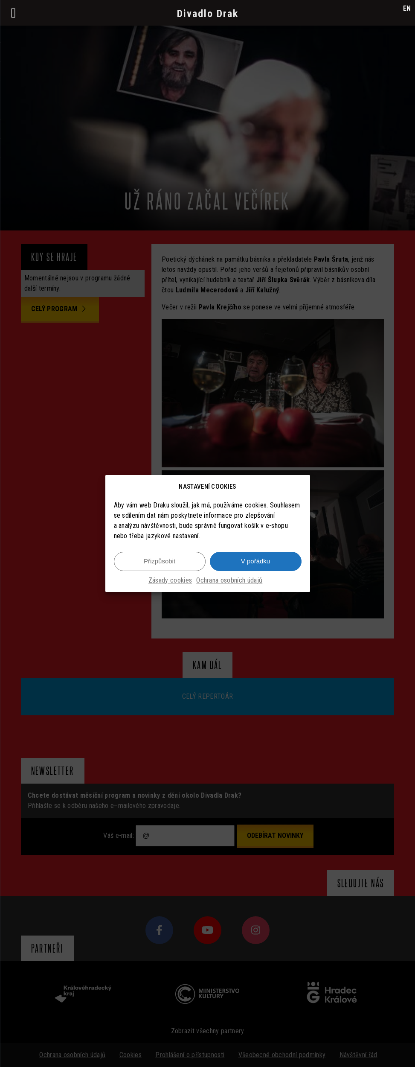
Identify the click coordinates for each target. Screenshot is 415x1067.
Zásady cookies (170, 585)
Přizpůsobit (159, 565)
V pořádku (255, 565)
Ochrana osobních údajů (229, 585)
